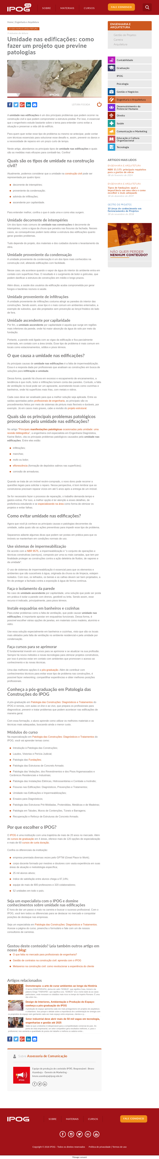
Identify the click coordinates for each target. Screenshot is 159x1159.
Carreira (118, 39)
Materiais (67, 8)
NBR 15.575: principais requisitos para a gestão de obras (127, 171)
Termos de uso (119, 1147)
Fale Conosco (121, 6)
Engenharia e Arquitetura (27, 22)
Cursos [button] (89, 8)
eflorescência (20, 465)
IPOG (13, 835)
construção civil (73, 173)
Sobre (46, 8)
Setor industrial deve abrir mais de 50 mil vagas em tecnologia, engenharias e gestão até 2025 (63, 1021)
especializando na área (51, 504)
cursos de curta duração (35, 842)
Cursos (93, 1118)
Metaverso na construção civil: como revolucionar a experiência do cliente (53, 966)
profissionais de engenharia (49, 400)
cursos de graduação (22, 839)
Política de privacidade (100, 1147)
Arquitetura (120, 44)
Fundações (35, 759)
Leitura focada (87, 104)
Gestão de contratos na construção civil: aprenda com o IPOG (47, 960)
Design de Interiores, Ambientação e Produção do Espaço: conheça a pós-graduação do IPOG (60, 1004)
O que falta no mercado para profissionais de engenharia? (45, 954)
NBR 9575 (32, 551)
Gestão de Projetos (125, 35)
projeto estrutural (77, 408)
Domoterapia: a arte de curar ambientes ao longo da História (61, 986)
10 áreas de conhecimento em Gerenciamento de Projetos (125, 209)
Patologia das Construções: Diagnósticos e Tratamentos (62, 702)
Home (10, 22)
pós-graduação (50, 670)
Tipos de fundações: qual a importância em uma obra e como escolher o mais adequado (127, 190)
